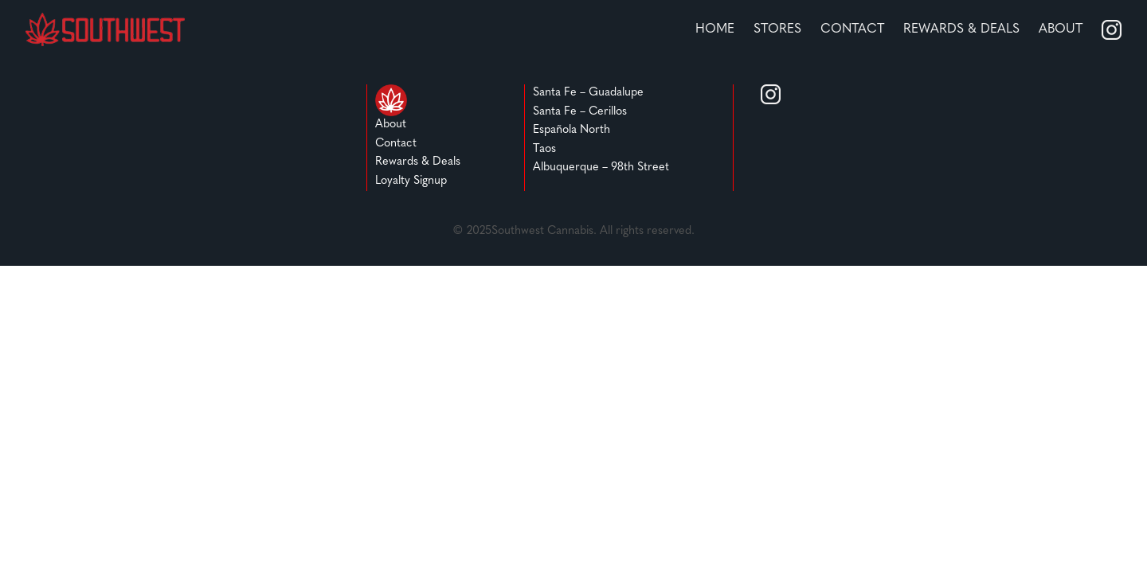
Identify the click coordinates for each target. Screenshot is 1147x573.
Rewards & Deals (417, 162)
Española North (571, 130)
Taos (544, 149)
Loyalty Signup (411, 181)
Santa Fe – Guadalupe (588, 93)
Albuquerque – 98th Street (601, 167)
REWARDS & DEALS (961, 29)
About (1060, 29)
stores (777, 29)
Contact (852, 29)
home (714, 29)
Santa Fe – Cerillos (580, 112)
